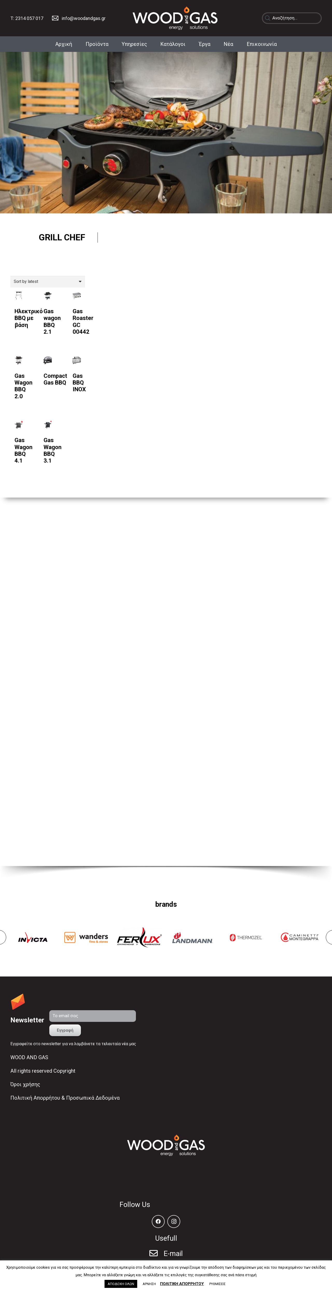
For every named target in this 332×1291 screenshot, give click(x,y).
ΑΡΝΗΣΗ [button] (149, 1284)
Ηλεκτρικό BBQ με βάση (29, 318)
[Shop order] (47, 282)
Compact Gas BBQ (55, 379)
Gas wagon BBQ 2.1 (52, 321)
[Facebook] (158, 1221)
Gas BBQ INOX (79, 383)
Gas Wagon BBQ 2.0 (23, 386)
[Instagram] (173, 1221)
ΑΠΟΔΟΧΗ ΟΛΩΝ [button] (121, 1284)
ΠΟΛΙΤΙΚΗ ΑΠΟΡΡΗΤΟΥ (182, 1283)
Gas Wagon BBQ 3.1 (52, 450)
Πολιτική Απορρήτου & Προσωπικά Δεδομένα (65, 1098)
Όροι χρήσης (25, 1084)
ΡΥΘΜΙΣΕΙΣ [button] (217, 1284)
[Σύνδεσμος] (55, 18)
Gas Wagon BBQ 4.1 (23, 450)
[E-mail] (156, 1254)
